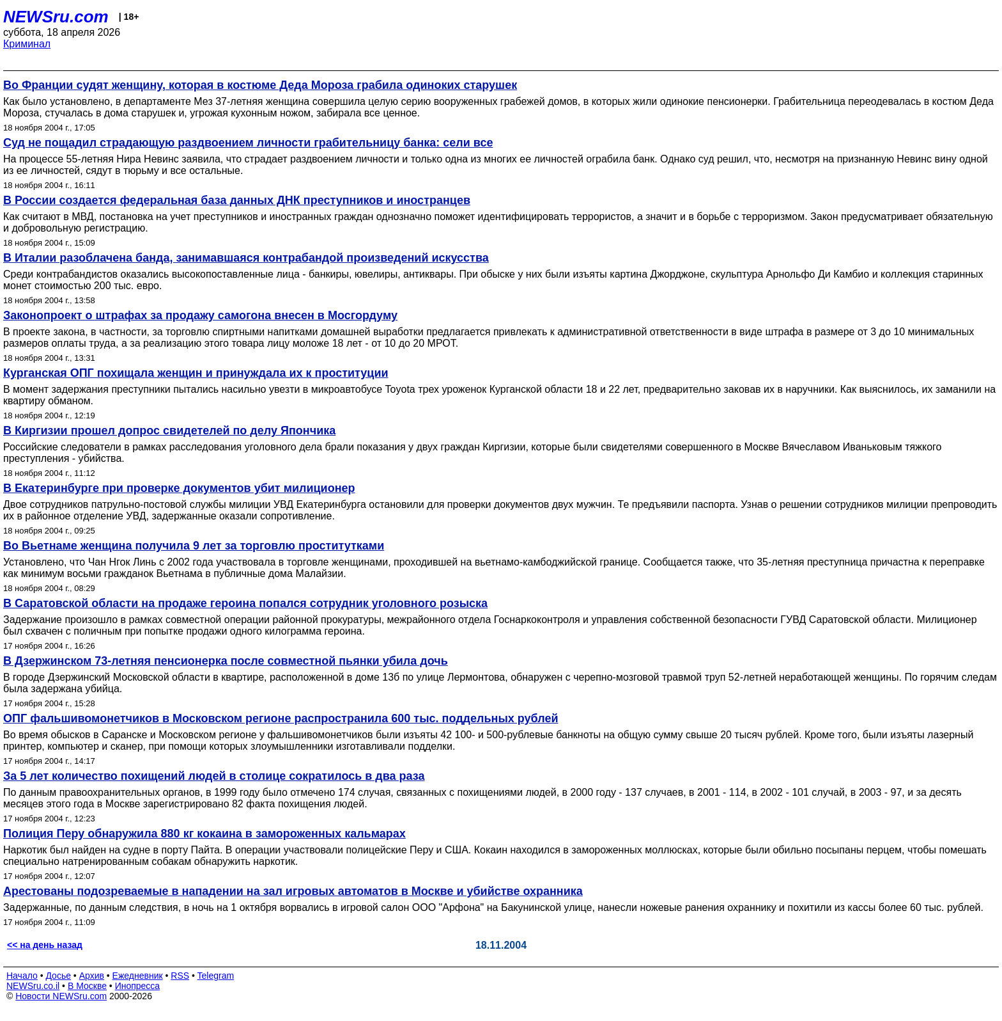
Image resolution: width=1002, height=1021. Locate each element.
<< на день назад (44, 945)
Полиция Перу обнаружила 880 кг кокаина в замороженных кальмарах (204, 833)
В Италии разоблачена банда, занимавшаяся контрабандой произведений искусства (246, 257)
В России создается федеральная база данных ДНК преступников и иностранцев (236, 200)
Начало (22, 975)
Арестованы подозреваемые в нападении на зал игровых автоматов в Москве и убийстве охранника (293, 891)
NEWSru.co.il (32, 986)
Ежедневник (137, 975)
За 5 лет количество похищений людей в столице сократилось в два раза (214, 776)
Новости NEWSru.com (61, 996)
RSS (180, 975)
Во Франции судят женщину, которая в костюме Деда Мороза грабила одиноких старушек (260, 85)
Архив (91, 975)
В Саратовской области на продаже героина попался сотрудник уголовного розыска (245, 603)
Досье (58, 975)
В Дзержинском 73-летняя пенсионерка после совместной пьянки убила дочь (225, 660)
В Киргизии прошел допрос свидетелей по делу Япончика (169, 430)
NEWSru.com (56, 16)
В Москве (87, 986)
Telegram (216, 975)
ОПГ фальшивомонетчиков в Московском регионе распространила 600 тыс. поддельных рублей (281, 718)
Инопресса (137, 986)
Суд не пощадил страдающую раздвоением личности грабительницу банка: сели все (248, 142)
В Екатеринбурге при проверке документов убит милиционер (179, 488)
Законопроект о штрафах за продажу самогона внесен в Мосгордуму (200, 315)
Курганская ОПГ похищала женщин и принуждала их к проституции (196, 373)
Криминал (26, 43)
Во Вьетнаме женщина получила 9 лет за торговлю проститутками (193, 545)
